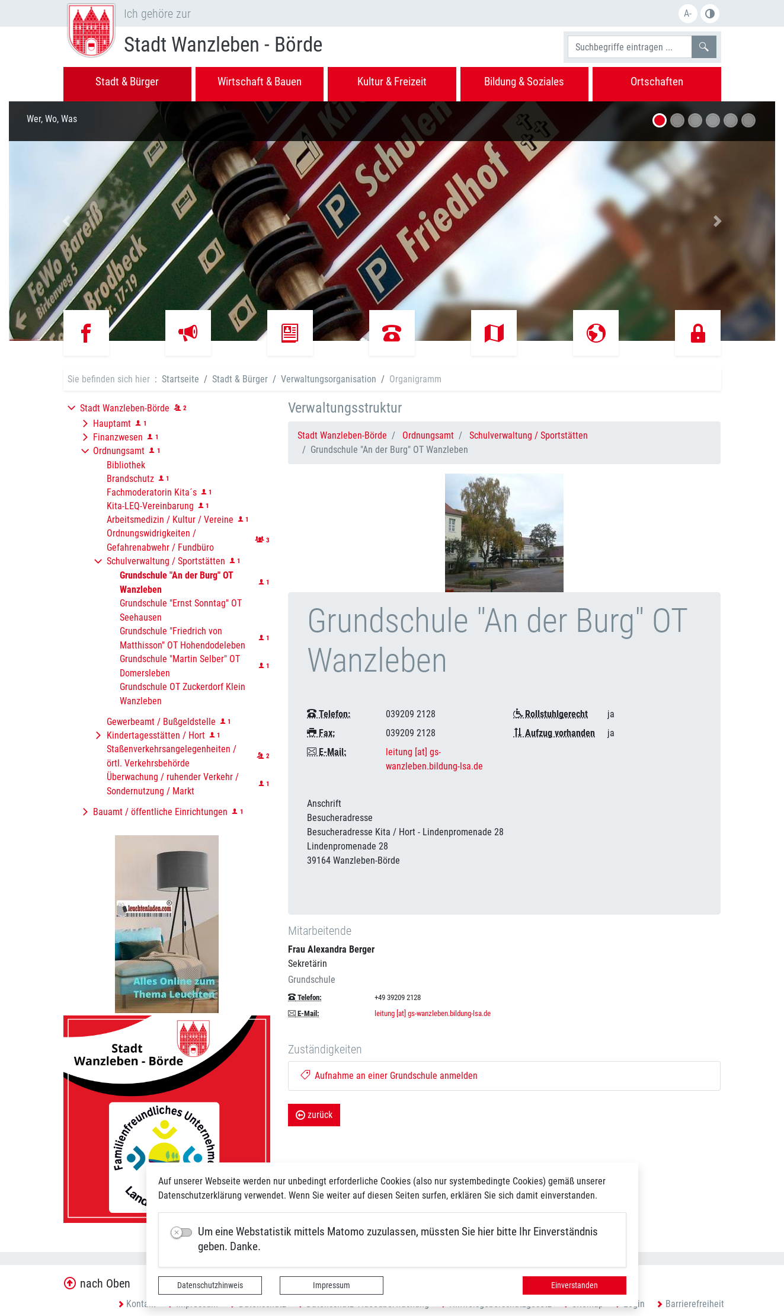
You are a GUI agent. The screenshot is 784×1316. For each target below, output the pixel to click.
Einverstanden (574, 1285)
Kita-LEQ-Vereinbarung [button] (150, 506)
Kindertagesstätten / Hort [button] (156, 735)
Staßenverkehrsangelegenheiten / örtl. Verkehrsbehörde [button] (171, 756)
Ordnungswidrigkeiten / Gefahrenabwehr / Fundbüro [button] (160, 540)
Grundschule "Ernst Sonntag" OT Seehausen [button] (181, 610)
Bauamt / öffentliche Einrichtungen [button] (160, 811)
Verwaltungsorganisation (328, 379)
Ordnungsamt (428, 435)
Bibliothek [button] (126, 465)
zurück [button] (314, 1114)
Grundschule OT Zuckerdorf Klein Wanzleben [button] (182, 694)
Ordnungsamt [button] (119, 450)
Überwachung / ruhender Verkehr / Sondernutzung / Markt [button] (173, 784)
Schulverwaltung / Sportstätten (528, 435)
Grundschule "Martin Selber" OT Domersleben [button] (180, 666)
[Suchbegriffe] (630, 47)
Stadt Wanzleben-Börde (342, 435)
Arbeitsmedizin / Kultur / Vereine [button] (170, 519)
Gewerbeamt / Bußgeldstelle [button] (161, 721)
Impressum (331, 1285)
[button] (66, 221)
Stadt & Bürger (240, 379)
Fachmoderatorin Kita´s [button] (152, 492)
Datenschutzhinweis (210, 1285)
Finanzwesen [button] (118, 437)
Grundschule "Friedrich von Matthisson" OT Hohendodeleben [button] (182, 638)
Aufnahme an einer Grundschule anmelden (389, 1075)
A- (688, 13)
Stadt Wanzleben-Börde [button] (124, 408)
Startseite (180, 379)
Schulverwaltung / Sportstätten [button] (166, 561)
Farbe (709, 13)
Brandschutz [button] (130, 478)
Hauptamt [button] (112, 423)
